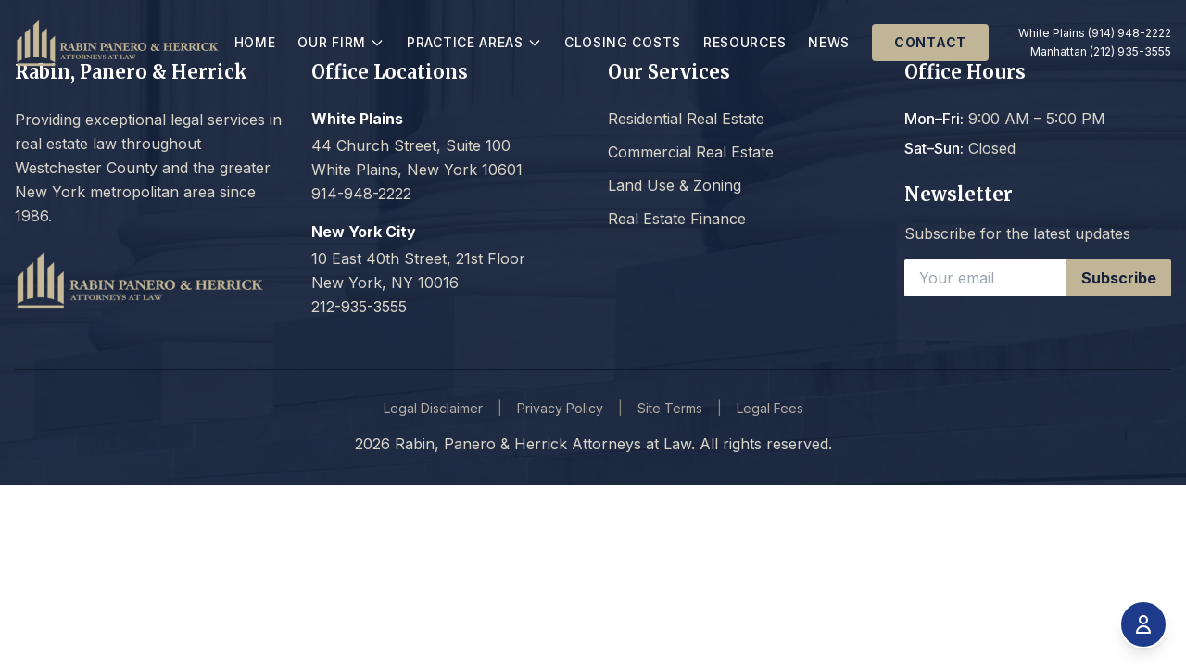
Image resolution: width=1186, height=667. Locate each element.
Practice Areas (499, 48)
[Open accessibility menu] (1143, 624)
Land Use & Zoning (674, 185)
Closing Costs (606, 48)
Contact (934, 48)
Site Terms (669, 408)
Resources (748, 48)
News (833, 48)
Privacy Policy (560, 408)
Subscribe (1118, 278)
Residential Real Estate (686, 118)
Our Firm (369, 48)
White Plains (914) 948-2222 (1085, 38)
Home (278, 48)
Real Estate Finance (677, 218)
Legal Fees (770, 408)
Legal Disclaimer (433, 408)
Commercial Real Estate (691, 152)
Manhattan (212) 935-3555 (1100, 64)
